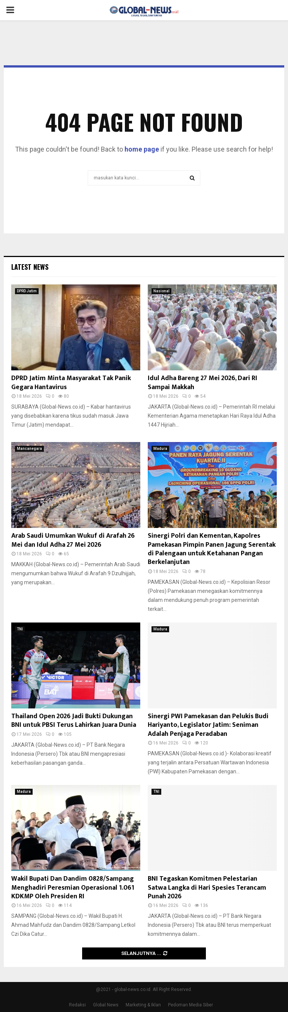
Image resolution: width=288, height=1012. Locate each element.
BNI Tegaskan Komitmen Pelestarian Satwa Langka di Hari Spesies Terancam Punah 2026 (207, 887)
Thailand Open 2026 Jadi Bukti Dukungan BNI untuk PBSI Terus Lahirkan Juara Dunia (73, 721)
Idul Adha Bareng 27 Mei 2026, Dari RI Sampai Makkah (202, 382)
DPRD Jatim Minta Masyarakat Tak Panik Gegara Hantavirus (71, 382)
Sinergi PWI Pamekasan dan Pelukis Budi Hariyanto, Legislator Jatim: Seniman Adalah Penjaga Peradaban (208, 725)
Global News (105, 1004)
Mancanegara (29, 449)
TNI (20, 629)
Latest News (29, 267)
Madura (160, 449)
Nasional (161, 291)
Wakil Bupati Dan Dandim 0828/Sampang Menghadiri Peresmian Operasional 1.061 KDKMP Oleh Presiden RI (72, 887)
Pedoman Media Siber (190, 1004)
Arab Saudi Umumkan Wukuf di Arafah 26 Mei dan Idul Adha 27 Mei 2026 (73, 540)
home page (141, 149)
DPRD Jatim (27, 291)
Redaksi (77, 1004)
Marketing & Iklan (143, 1004)
